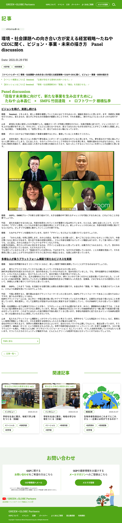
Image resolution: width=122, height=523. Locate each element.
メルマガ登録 (103, 4)
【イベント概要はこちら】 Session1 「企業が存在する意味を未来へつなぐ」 (36, 79)
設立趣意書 (70, 515)
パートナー (75, 4)
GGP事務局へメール (33, 482)
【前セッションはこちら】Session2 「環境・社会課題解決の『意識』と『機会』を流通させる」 (45, 84)
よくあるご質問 (87, 4)
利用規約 (81, 515)
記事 (68, 4)
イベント (61, 4)
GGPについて (51, 4)
